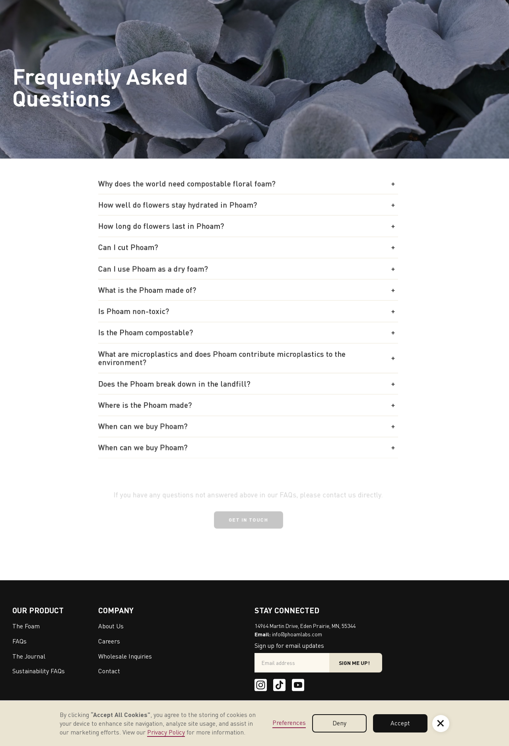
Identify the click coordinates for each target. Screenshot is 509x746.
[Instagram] (260, 685)
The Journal (28, 656)
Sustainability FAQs (38, 671)
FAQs (19, 641)
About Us (111, 626)
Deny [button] (339, 723)
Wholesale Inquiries (125, 656)
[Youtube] (298, 685)
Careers (109, 641)
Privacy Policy (166, 732)
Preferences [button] (289, 723)
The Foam (26, 626)
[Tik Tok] (279, 685)
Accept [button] (400, 723)
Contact (109, 671)
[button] (248, 185)
